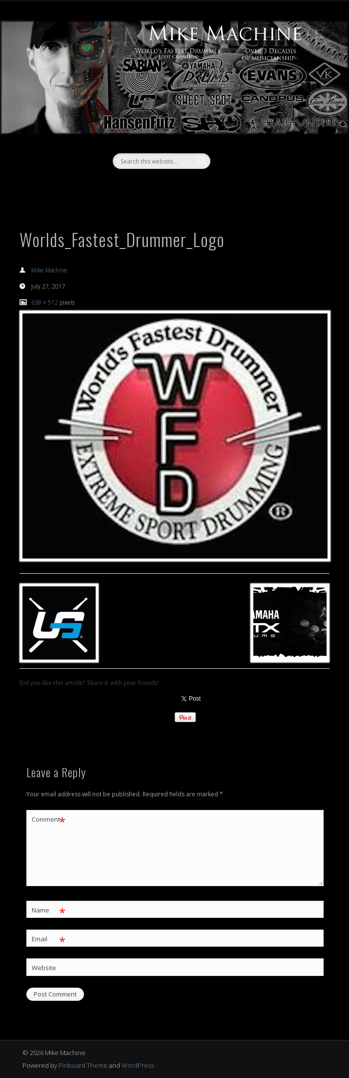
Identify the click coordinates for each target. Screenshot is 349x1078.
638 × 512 (44, 302)
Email (48, 939)
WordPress (138, 1065)
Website (44, 967)
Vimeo (183, 185)
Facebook (163, 185)
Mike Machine (49, 270)
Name (48, 910)
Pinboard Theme (83, 1065)
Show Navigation (290, 87)
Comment (48, 819)
